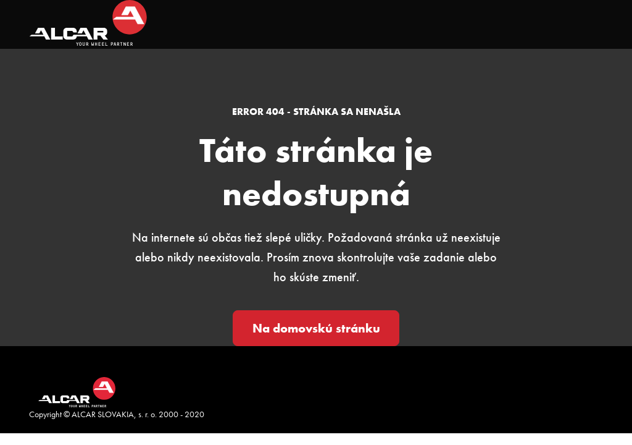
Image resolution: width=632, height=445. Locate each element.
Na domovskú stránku (316, 328)
